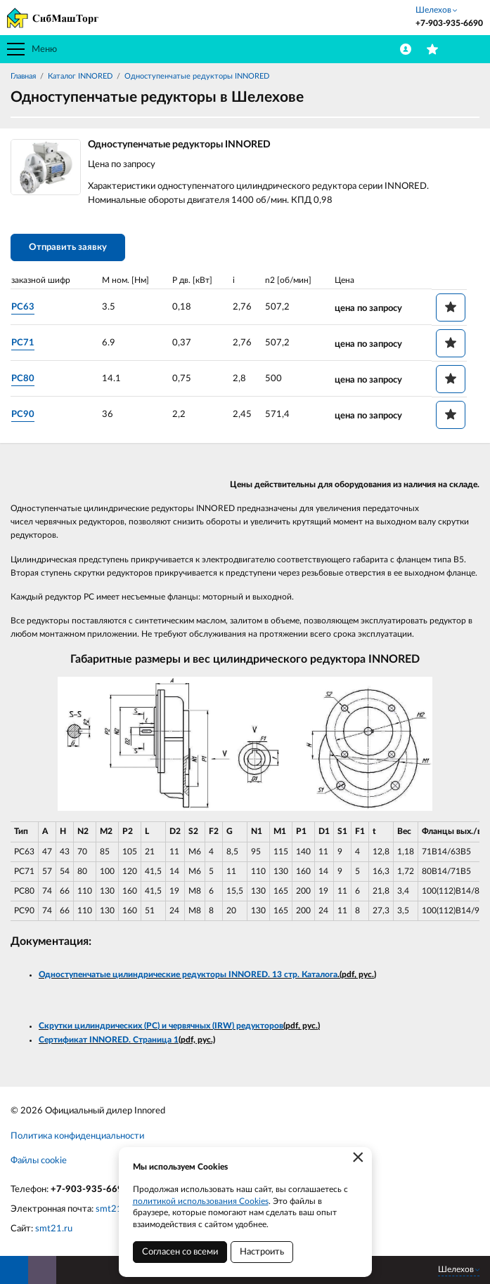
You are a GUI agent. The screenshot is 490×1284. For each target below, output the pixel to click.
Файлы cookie (39, 1160)
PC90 (22, 414)
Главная (23, 76)
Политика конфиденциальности (77, 1136)
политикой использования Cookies (201, 1201)
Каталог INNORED (80, 76)
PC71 (22, 343)
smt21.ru (53, 1228)
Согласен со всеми (180, 1252)
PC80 (22, 378)
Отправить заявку (68, 247)
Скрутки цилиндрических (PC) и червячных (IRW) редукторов (161, 1025)
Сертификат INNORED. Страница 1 (109, 1039)
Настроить (262, 1252)
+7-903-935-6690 (90, 1189)
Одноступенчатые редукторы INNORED (196, 76)
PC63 (22, 307)
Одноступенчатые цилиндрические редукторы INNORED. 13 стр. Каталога (188, 974)
